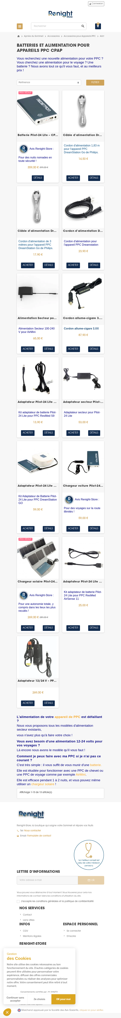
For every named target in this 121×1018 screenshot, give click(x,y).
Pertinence (24, 82)
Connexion (96, 4)
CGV (25, 931)
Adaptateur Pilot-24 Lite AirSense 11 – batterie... (83, 581)
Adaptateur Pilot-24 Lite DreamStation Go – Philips (38, 486)
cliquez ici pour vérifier (91, 1010)
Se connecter (74, 931)
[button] (7, 1012)
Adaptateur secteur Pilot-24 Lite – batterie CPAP (83, 402)
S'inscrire (71, 936)
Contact (27, 915)
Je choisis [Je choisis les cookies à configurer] (39, 999)
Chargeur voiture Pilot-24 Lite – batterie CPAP (83, 486)
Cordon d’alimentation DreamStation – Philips (83, 231)
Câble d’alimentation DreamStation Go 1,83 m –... (83, 135)
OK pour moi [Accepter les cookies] (63, 999)
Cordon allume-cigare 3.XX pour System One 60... (83, 318)
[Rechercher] (58, 26)
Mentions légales (32, 936)
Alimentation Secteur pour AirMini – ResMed (38, 318)
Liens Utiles (28, 920)
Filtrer (95, 82)
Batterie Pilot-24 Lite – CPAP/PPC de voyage (38, 135)
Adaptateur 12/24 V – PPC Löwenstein (38, 681)
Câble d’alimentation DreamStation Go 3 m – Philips (38, 231)
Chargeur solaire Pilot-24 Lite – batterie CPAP (38, 581)
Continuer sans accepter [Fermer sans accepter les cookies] (15, 999)
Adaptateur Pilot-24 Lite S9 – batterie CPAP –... (38, 402)
